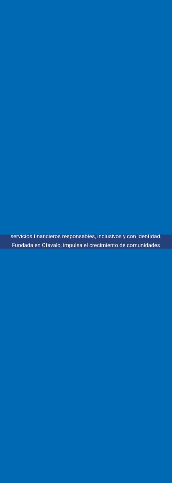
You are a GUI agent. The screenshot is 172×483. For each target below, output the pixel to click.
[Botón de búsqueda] (145, 144)
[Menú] (160, 17)
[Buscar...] (77, 144)
